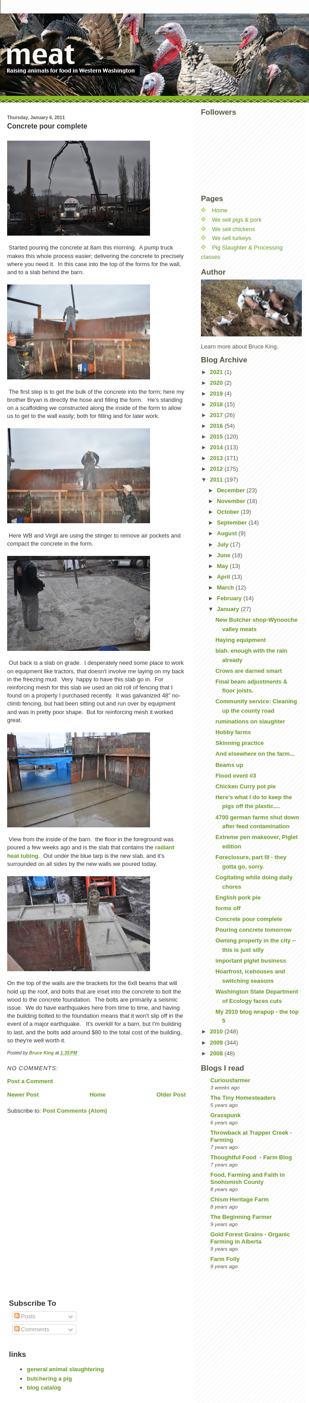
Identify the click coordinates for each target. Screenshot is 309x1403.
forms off (227, 908)
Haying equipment (240, 640)
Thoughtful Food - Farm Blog (251, 1157)
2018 (217, 404)
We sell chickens (233, 229)
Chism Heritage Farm (239, 1199)
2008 (217, 1053)
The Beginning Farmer (241, 1217)
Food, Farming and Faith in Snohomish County (247, 1178)
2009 (217, 1042)
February (230, 598)
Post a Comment (30, 1081)
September (233, 522)
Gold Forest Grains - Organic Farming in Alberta (250, 1238)
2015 (217, 436)
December (231, 490)
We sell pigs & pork (237, 219)
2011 (217, 479)
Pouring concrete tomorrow (253, 929)
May (223, 566)
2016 (217, 425)
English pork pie (237, 897)
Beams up (229, 765)
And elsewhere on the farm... (254, 753)
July (223, 544)
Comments (31, 1329)
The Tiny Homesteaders (243, 1097)
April (224, 576)
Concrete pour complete (248, 919)
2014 (217, 447)
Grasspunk (225, 1115)
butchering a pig (49, 1378)
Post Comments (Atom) (75, 1110)
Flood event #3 (235, 775)
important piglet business (250, 960)
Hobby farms (233, 732)
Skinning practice (239, 743)
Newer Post (23, 1094)
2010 (217, 1031)
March (226, 587)
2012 (217, 468)
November (232, 501)
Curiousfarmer (230, 1080)
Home (97, 1094)
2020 (217, 382)
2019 (217, 393)
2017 (217, 415)
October (229, 511)
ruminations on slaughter (250, 721)
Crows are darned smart (248, 670)
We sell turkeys (231, 238)
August (227, 533)
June (224, 555)
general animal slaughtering (65, 1369)
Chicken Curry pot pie (245, 786)
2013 (217, 458)
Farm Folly (225, 1259)
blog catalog (44, 1387)
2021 (217, 372)
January (229, 609)
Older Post (171, 1094)
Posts (25, 1316)
